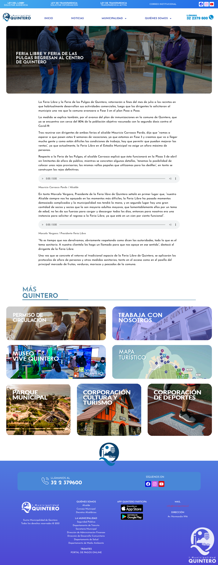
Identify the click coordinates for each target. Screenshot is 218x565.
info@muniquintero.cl (178, 506)
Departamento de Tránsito (86, 525)
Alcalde (86, 505)
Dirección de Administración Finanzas (86, 532)
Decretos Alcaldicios (86, 512)
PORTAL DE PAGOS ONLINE (86, 552)
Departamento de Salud (86, 539)
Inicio (48, 18)
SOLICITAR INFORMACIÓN (64, 4)
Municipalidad (114, 18)
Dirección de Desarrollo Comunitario (86, 536)
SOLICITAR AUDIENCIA (16, 4)
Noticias (77, 18)
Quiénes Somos (158, 18)
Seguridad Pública (86, 522)
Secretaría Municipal (86, 529)
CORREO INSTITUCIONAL (163, 4)
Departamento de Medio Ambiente (86, 543)
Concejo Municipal (86, 509)
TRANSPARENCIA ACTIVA (113, 4)
